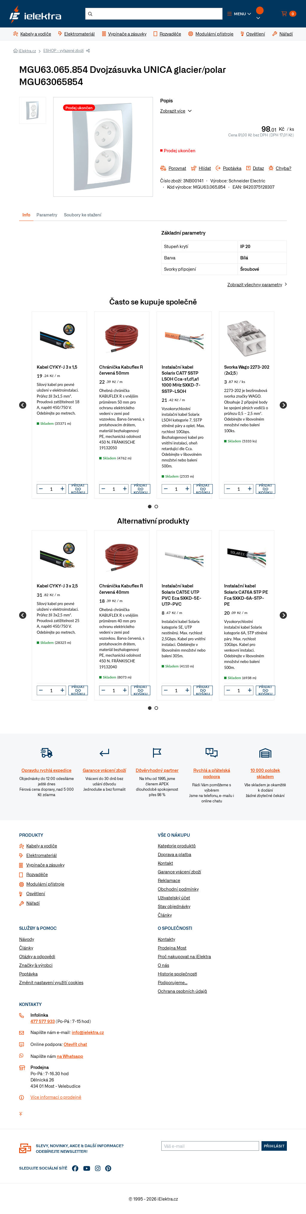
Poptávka (28, 973)
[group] (59, 405)
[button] (239, 13)
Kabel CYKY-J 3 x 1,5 (57, 366)
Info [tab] (26, 214)
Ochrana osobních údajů (182, 991)
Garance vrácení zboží (179, 871)
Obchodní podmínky (178, 889)
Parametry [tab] (46, 214)
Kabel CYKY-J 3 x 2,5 (57, 585)
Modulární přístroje (45, 883)
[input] (51, 489)
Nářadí (33, 903)
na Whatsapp (70, 1056)
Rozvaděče (37, 874)
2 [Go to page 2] (156, 506)
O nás (163, 965)
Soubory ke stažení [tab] (82, 214)
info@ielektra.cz (88, 1032)
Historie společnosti (177, 973)
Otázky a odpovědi (37, 956)
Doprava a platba (174, 854)
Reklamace (169, 880)
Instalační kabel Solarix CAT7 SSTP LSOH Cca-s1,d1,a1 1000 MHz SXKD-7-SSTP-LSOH (181, 378)
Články (165, 915)
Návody (26, 939)
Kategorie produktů (177, 845)
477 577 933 (42, 1021)
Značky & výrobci (36, 965)
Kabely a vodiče (41, 845)
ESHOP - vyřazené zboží (63, 50)
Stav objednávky (174, 906)
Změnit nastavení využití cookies (51, 982)
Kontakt (165, 863)
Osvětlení (35, 893)
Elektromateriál (41, 855)
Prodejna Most (172, 947)
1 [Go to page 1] (150, 506)
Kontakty (166, 939)
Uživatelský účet (174, 897)
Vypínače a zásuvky (45, 864)
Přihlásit (274, 1146)
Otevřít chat (75, 1044)
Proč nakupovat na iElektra (184, 956)
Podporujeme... (172, 982)
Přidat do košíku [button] (78, 489)
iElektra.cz (27, 51)
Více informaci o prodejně (55, 1097)
